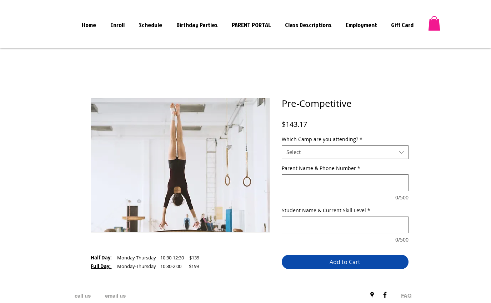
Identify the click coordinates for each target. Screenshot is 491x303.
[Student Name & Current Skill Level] (345, 225)
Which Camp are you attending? (322, 139)
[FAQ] (406, 296)
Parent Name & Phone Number (321, 168)
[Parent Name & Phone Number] (345, 183)
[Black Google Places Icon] (372, 295)
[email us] (115, 296)
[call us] (83, 296)
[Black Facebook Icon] (385, 295)
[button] (434, 23)
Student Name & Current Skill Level (326, 210)
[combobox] (345, 152)
